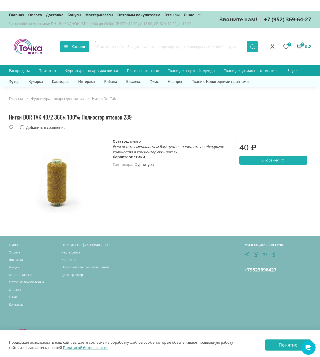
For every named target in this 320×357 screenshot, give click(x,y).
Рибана (110, 81)
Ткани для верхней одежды (191, 70)
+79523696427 (260, 270)
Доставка (55, 14)
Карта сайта (71, 252)
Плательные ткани (143, 70)
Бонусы (74, 14)
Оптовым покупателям (138, 14)
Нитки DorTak (104, 98)
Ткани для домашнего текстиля (251, 70)
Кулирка (36, 81)
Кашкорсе (60, 81)
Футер (14, 81)
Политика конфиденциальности (86, 245)
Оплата (35, 14)
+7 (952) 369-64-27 (287, 19)
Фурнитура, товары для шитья (91, 70)
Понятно (288, 345)
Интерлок (86, 81)
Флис (154, 81)
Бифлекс (133, 81)
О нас (189, 14)
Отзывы (172, 14)
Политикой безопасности (85, 347)
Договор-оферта (74, 275)
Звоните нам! (238, 19)
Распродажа (19, 70)
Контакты (16, 304)
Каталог (75, 46)
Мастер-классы (99, 14)
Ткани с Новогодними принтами (220, 81)
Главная (16, 14)
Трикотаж (47, 70)
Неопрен (175, 81)
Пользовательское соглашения (85, 267)
